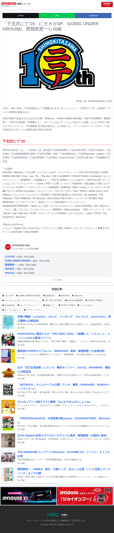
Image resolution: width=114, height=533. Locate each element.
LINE (57, 15)
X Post (21, 15)
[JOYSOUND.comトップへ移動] (107, 4)
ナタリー (14, 6)
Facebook (93, 15)
